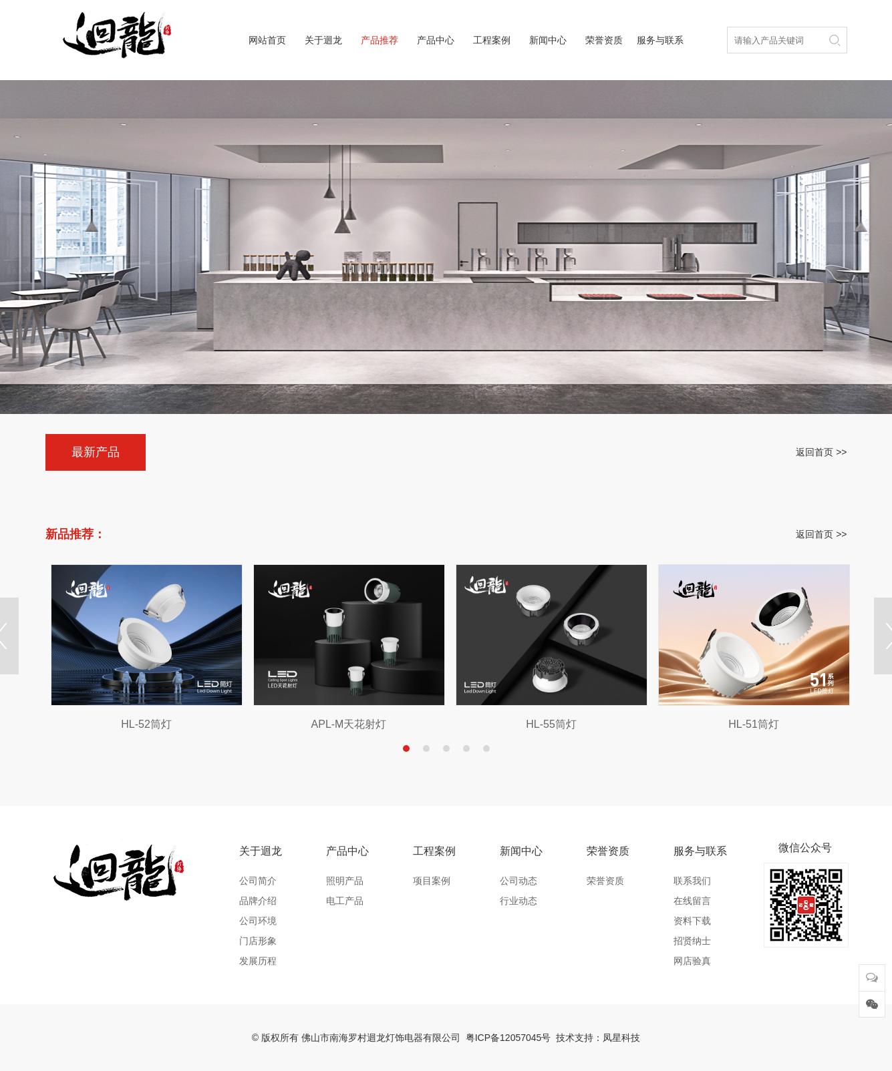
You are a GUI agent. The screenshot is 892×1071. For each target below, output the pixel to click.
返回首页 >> (821, 452)
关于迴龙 (323, 40)
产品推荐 (379, 40)
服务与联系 (660, 40)
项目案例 (431, 880)
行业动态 (518, 900)
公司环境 (258, 920)
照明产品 (344, 880)
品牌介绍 (258, 900)
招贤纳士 (692, 940)
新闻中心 (548, 40)
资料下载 (692, 920)
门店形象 (258, 940)
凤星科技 (621, 1037)
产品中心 (435, 40)
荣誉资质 (604, 40)
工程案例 (491, 40)
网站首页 (267, 40)
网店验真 (692, 960)
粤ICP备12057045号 (508, 1037)
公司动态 (518, 880)
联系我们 (692, 880)
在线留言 (692, 900)
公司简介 (258, 880)
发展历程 (258, 960)
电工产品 (344, 900)
